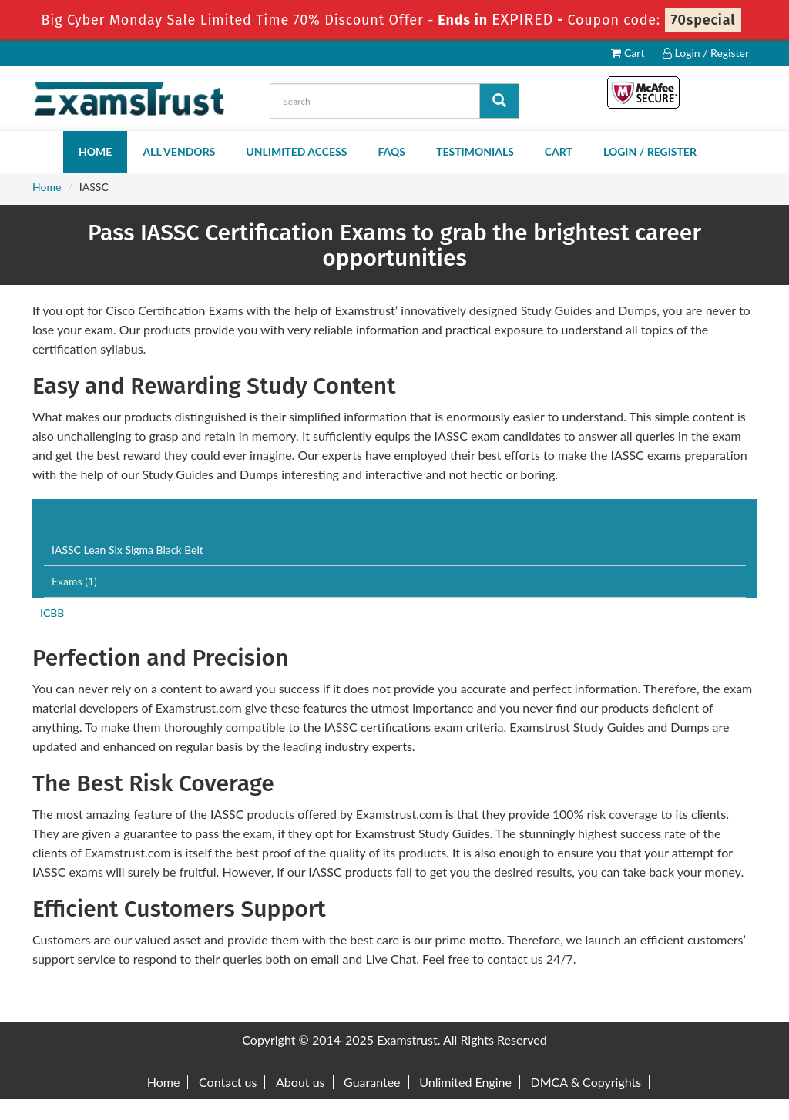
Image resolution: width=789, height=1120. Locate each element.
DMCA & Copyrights (586, 1082)
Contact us (228, 1082)
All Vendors (179, 151)
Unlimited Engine (465, 1082)
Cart (627, 52)
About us (300, 1082)
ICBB (52, 612)
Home (95, 151)
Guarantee (372, 1082)
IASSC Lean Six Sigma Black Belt (127, 549)
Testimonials (475, 151)
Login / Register (706, 52)
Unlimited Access (296, 151)
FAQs (391, 151)
